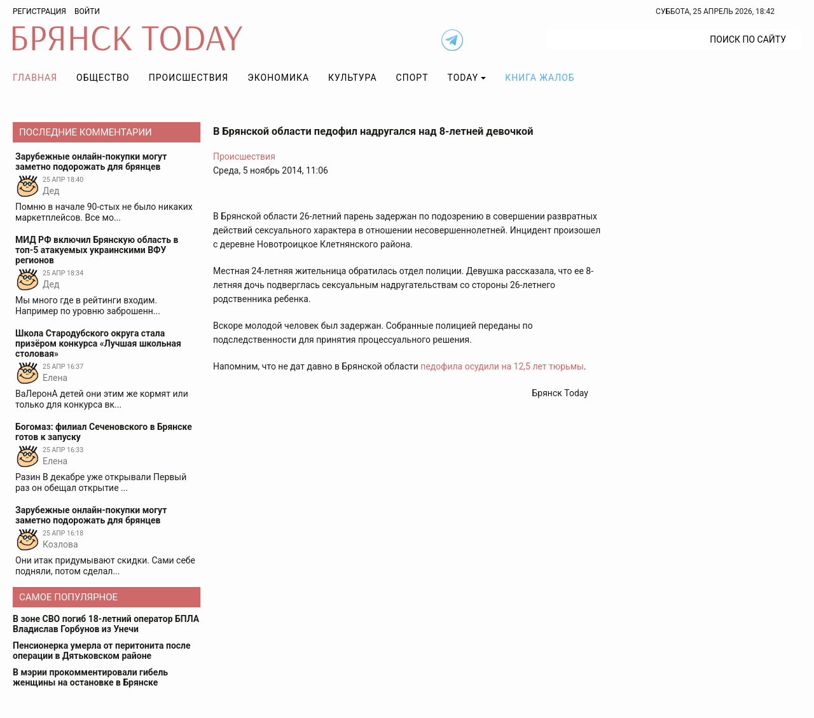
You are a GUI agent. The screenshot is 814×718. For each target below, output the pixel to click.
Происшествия (189, 77)
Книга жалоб (539, 77)
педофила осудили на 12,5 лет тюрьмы (502, 366)
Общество (103, 77)
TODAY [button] (463, 77)
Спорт (412, 77)
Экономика (278, 77)
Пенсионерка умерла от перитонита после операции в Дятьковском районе (102, 650)
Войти (87, 11)
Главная (35, 77)
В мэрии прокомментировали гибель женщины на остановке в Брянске (90, 677)
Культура (352, 77)
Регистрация (39, 11)
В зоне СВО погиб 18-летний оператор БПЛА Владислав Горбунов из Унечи (106, 624)
